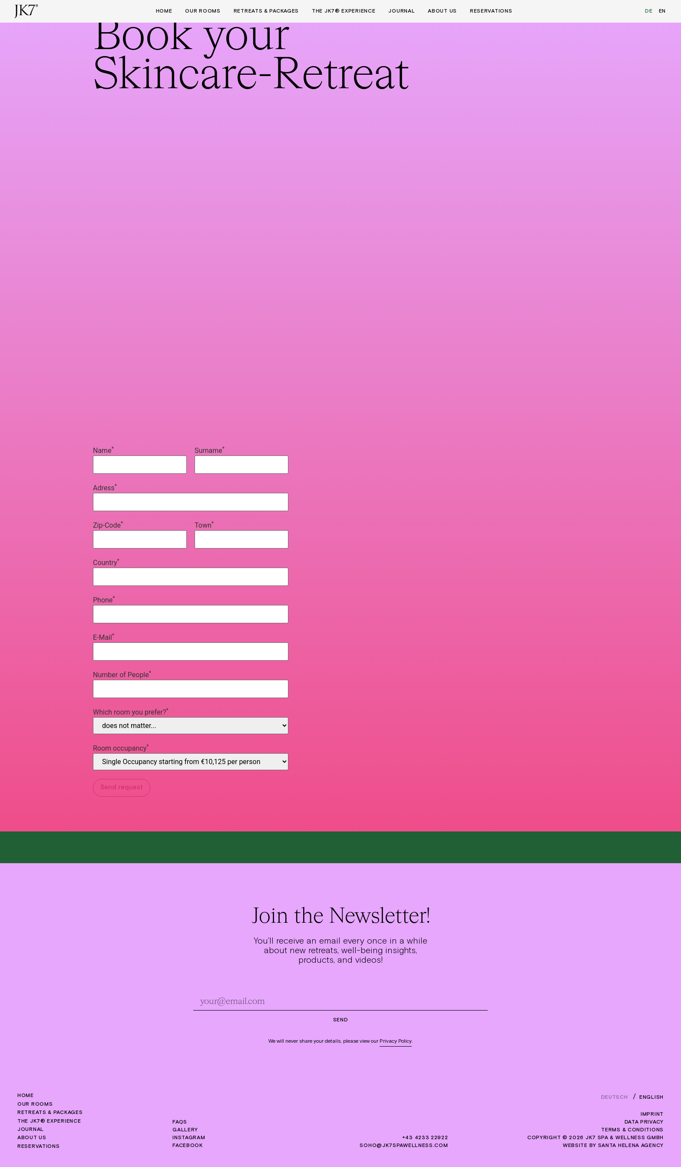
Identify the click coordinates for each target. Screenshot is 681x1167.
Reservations (491, 11)
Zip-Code (108, 525)
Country (106, 562)
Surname (210, 450)
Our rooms (202, 11)
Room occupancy (121, 748)
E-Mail (103, 637)
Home (164, 11)
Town (204, 525)
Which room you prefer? (131, 712)
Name (103, 450)
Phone (104, 600)
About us (442, 11)
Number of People (122, 675)
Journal (401, 11)
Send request (121, 787)
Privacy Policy (396, 1041)
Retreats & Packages (266, 11)
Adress (105, 488)
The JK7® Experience (343, 11)
